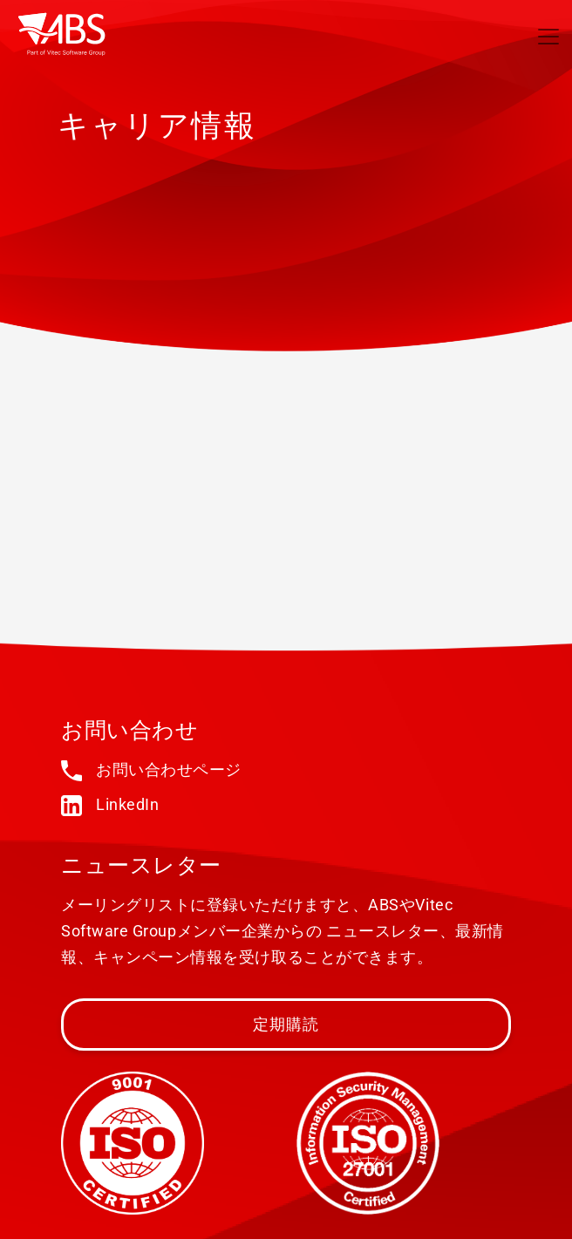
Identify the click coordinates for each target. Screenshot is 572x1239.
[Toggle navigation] (548, 36)
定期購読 (286, 1024)
